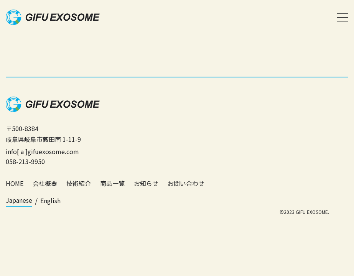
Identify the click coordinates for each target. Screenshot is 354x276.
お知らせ (146, 183)
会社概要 (45, 183)
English (50, 200)
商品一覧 (112, 183)
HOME (14, 183)
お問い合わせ (186, 183)
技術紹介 (78, 183)
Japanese (19, 200)
